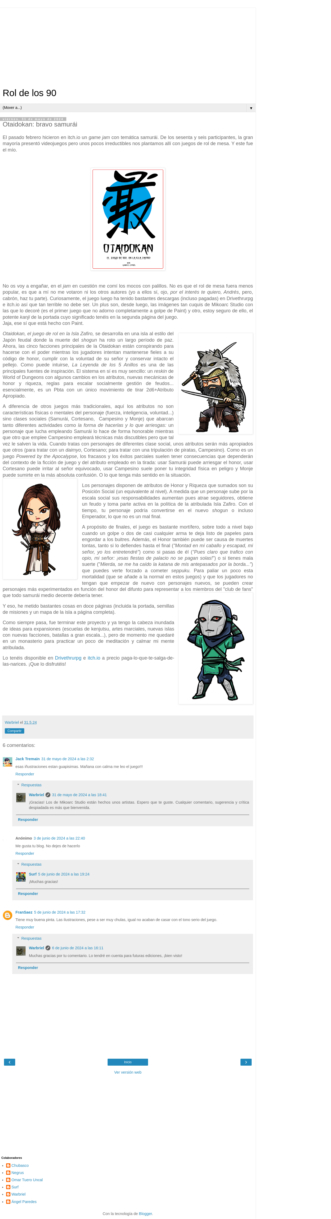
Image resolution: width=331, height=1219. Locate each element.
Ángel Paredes (23, 1202)
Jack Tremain (27, 759)
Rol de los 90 (29, 93)
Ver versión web (127, 1072)
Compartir (14, 731)
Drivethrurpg (68, 658)
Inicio (128, 1062)
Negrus (17, 1173)
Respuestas (31, 785)
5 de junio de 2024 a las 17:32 (59, 912)
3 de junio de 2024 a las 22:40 (59, 838)
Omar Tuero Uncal (27, 1180)
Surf (32, 874)
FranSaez (23, 912)
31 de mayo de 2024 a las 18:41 (79, 795)
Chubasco (20, 1165)
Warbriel (36, 795)
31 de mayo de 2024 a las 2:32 (67, 759)
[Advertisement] (128, 45)
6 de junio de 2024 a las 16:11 (77, 948)
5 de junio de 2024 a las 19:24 (63, 874)
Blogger (145, 1214)
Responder (24, 774)
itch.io (94, 658)
